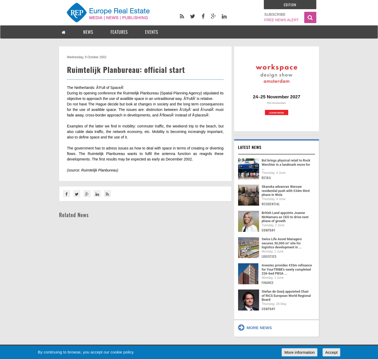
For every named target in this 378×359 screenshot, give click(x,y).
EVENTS (151, 32)
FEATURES (119, 32)
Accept (331, 352)
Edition (290, 4)
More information (299, 352)
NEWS (88, 32)
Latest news (250, 147)
